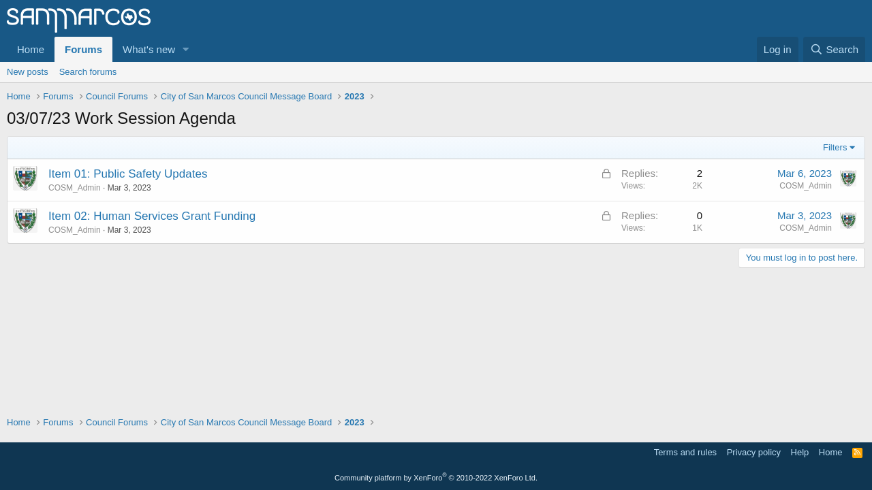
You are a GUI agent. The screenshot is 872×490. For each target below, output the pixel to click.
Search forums (88, 72)
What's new (149, 49)
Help (800, 452)
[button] (186, 49)
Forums (83, 49)
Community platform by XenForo (436, 478)
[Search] (834, 49)
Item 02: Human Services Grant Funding (151, 216)
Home (30, 49)
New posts (27, 72)
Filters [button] (835, 147)
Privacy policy (754, 452)
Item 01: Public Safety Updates (127, 173)
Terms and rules (685, 452)
